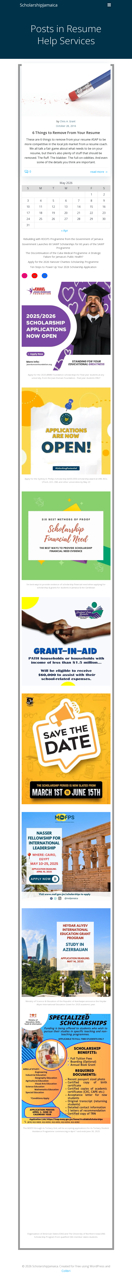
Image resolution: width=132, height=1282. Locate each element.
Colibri (66, 1271)
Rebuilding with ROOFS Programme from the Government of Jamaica (63, 239)
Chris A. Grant (68, 121)
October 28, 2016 (66, 126)
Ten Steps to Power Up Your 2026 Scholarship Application (63, 267)
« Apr (64, 231)
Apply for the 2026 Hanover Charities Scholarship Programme (63, 262)
